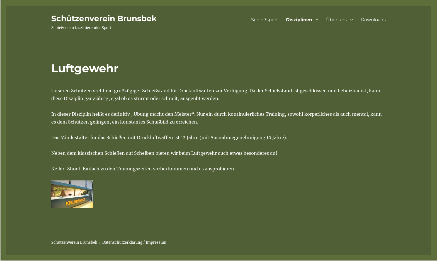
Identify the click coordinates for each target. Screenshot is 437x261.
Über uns (336, 19)
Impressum (156, 242)
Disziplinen (299, 19)
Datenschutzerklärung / (123, 242)
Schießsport (264, 19)
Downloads (373, 19)
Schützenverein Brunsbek (104, 18)
